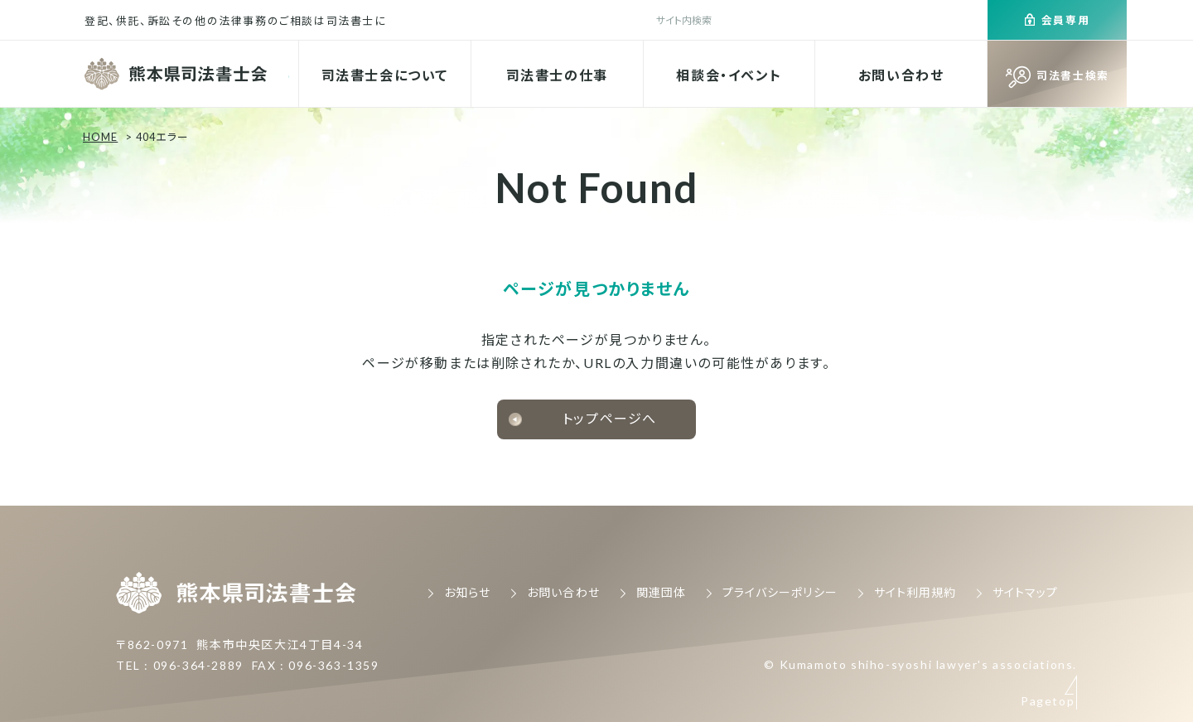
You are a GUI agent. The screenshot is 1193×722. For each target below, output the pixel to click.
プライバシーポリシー (780, 592)
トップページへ (610, 418)
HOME (100, 136)
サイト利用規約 (915, 592)
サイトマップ (1025, 592)
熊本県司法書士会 (177, 74)
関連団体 (661, 592)
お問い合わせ (901, 75)
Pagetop (1048, 556)
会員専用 (1065, 20)
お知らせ (467, 592)
